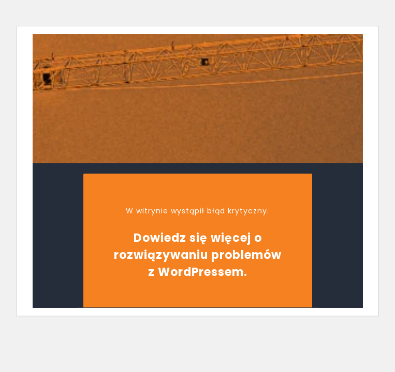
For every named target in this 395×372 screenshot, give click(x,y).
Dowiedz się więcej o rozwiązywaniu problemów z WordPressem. (198, 255)
